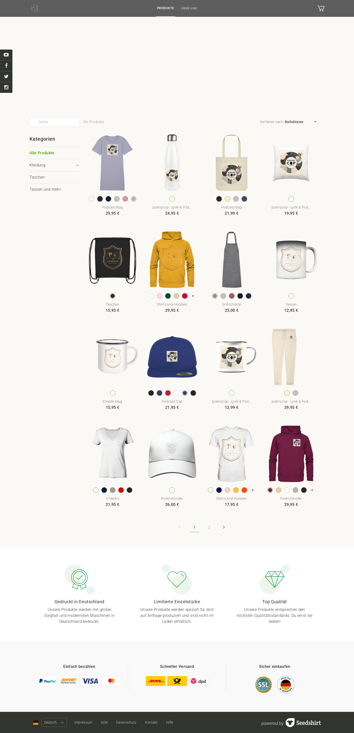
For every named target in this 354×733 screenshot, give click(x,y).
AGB (104, 722)
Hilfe (169, 722)
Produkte (165, 8)
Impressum (83, 722)
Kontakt (151, 722)
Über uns (189, 8)
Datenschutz (126, 722)
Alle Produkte (42, 153)
